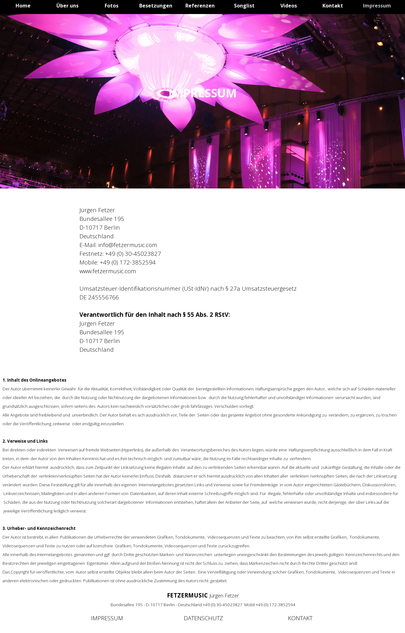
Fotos (111, 5)
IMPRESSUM (107, 618)
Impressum (377, 5)
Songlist (244, 5)
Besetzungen (155, 5)
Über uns (67, 5)
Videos (288, 5)
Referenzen (200, 5)
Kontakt (332, 5)
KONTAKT (300, 618)
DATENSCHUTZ (203, 618)
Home (23, 5)
